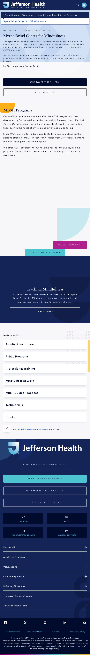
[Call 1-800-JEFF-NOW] (45, 503)
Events (10, 417)
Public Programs (17, 356)
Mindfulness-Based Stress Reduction (58, 15)
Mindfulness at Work (20, 380)
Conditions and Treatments (19, 15)
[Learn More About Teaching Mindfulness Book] (45, 311)
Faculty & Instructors (20, 344)
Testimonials (14, 405)
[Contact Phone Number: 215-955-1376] (45, 92)
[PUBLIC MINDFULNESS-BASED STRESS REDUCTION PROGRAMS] (70, 245)
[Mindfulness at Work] (45, 253)
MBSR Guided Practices (22, 392)
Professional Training (20, 368)
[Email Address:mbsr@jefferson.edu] (45, 82)
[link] (45, 547)
